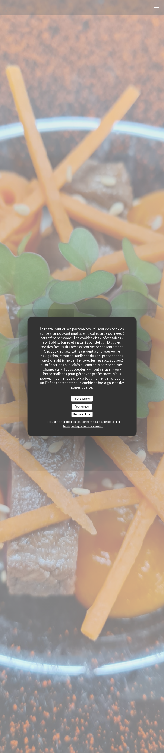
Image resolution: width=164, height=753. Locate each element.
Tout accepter (82, 398)
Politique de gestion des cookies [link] (83, 426)
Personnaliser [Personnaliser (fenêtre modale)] (81, 414)
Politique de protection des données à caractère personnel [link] (83, 421)
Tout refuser (82, 406)
